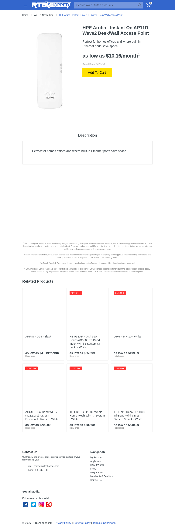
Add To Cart (97, 73)
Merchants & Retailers (101, 476)
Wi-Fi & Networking (43, 15)
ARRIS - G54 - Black (38, 336)
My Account (96, 457)
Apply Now (95, 461)
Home (25, 15)
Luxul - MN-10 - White (127, 336)
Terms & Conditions (104, 522)
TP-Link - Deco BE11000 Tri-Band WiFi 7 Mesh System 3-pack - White (129, 415)
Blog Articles (96, 472)
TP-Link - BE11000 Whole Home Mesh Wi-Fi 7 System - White (87, 415)
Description (87, 135)
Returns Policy (82, 522)
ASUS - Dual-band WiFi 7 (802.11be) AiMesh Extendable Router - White (42, 415)
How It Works (97, 465)
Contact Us (95, 480)
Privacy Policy (63, 522)
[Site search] (105, 5)
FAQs (93, 468)
